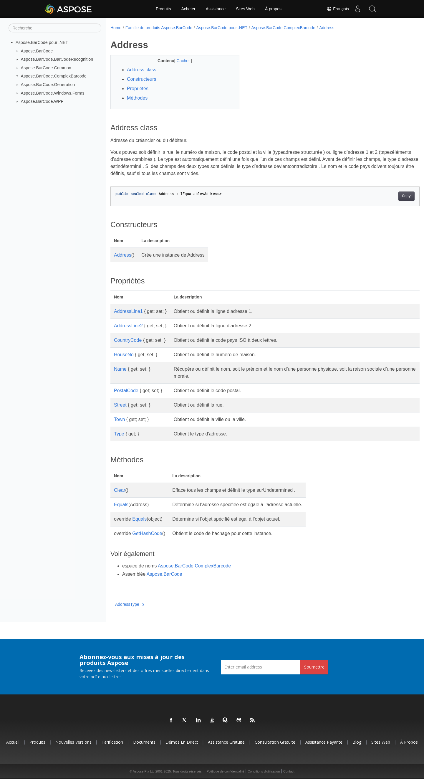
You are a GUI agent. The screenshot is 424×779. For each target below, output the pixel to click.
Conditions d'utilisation (264, 771)
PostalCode (126, 390)
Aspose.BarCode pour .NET (42, 42)
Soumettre (314, 667)
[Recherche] (55, 28)
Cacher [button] (179, 60)
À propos (273, 8)
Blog (356, 742)
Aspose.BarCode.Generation (48, 84)
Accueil (12, 742)
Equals (121, 504)
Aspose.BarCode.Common (46, 67)
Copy (385, 196)
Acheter (188, 8)
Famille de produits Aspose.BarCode (158, 27)
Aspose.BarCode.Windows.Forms (53, 92)
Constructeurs (141, 79)
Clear (119, 490)
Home (115, 27)
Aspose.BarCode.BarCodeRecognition (57, 59)
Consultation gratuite (275, 742)
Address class (141, 69)
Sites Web (245, 8)
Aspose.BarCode (37, 50)
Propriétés (137, 88)
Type (119, 433)
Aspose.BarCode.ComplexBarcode (54, 76)
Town (119, 419)
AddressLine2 (128, 325)
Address (326, 27)
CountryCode (128, 340)
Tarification (112, 742)
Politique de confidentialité (225, 771)
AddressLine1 (128, 311)
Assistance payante (323, 742)
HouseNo (124, 354)
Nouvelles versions (73, 742)
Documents (144, 742)
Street (120, 404)
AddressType (129, 604)
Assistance (216, 8)
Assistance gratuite (226, 742)
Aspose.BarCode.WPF (42, 101)
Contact (288, 771)
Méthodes (137, 97)
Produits (163, 8)
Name (120, 369)
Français (338, 8)
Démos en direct (181, 742)
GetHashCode (147, 533)
